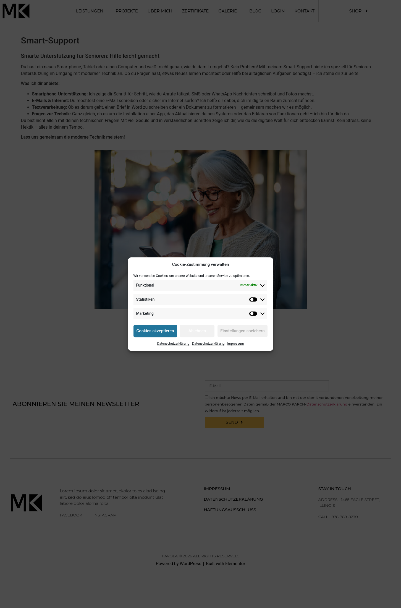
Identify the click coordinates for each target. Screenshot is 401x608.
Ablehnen (197, 330)
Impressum (235, 343)
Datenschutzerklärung (173, 343)
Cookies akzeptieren (155, 330)
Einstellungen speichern (242, 330)
